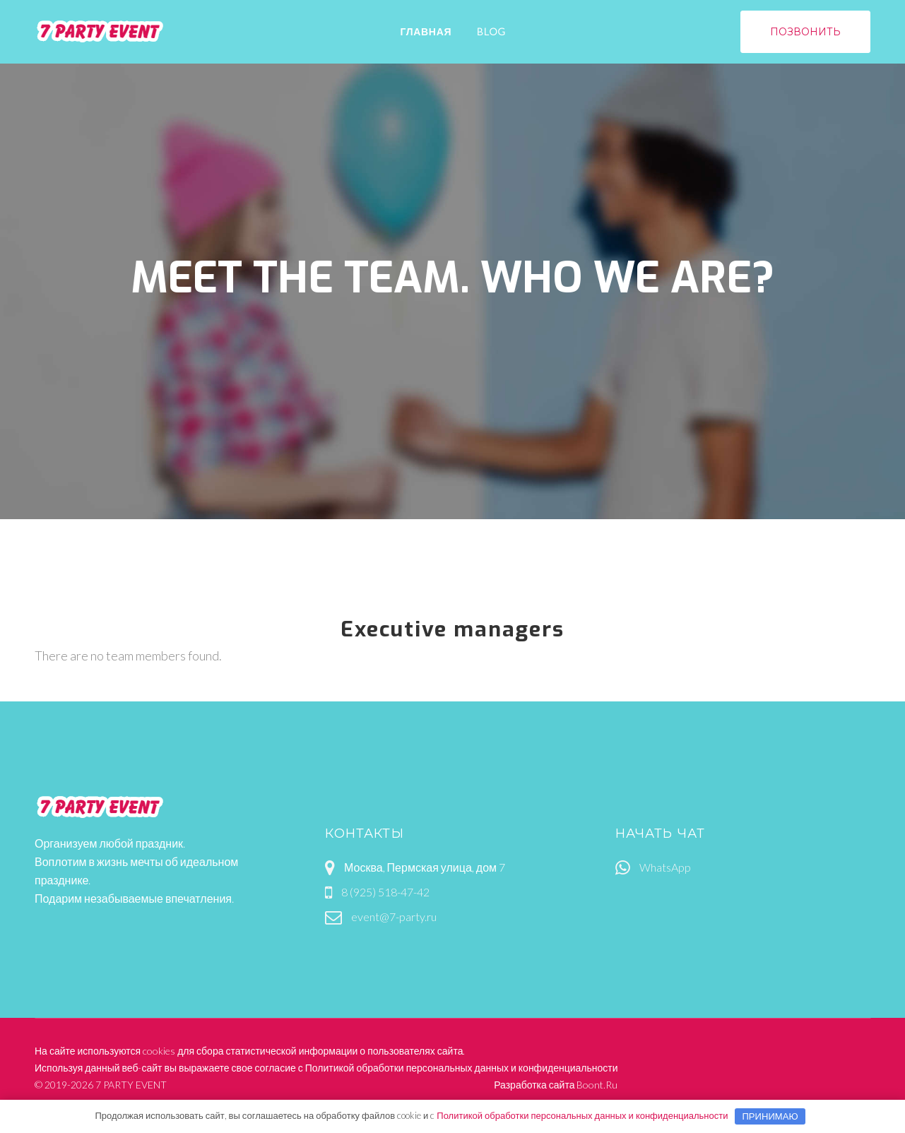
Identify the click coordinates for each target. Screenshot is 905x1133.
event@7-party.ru (394, 916)
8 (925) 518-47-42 (385, 891)
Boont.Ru (596, 1085)
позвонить (805, 31)
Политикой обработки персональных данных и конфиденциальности (461, 1068)
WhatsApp (665, 867)
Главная (425, 31)
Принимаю (770, 1116)
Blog (491, 31)
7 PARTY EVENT (131, 1085)
